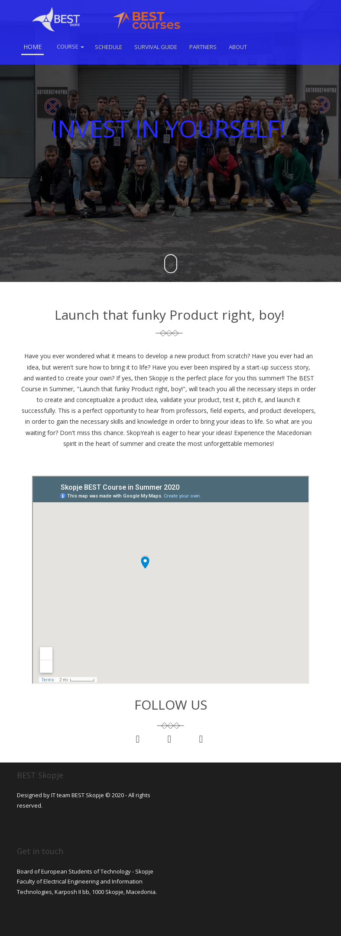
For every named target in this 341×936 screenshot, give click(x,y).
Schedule (108, 47)
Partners (203, 47)
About (238, 47)
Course (70, 46)
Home (32, 47)
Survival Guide (155, 47)
